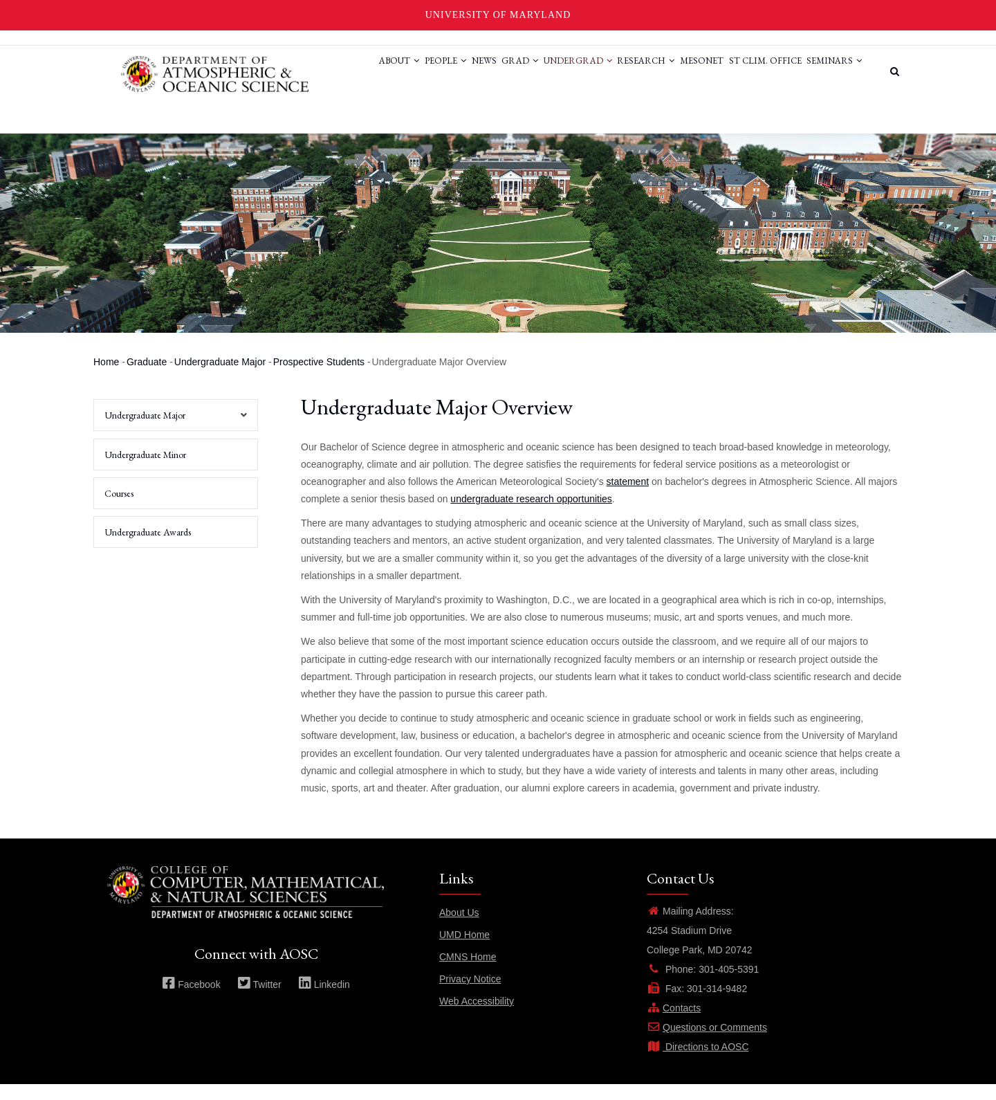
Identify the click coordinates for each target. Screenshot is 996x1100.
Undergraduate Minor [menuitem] (145, 470)
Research (617, 71)
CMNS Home (467, 972)
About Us (459, 928)
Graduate (147, 378)
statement (628, 497)
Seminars (335, 123)
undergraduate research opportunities (531, 515)
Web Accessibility (476, 1017)
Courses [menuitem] (118, 509)
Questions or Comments (707, 1043)
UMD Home (464, 950)
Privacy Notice (470, 994)
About (328, 71)
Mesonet (681, 71)
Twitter (259, 1000)
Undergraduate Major (220, 378)
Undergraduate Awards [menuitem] (147, 548)
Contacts (674, 1023)
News (429, 71)
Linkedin (324, 1000)
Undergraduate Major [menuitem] (171, 436)
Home (106, 378)
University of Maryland (498, 15)
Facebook (191, 1000)
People (382, 71)
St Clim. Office (753, 71)
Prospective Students (319, 378)
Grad (474, 71)
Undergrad (540, 71)
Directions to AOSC (698, 1062)
